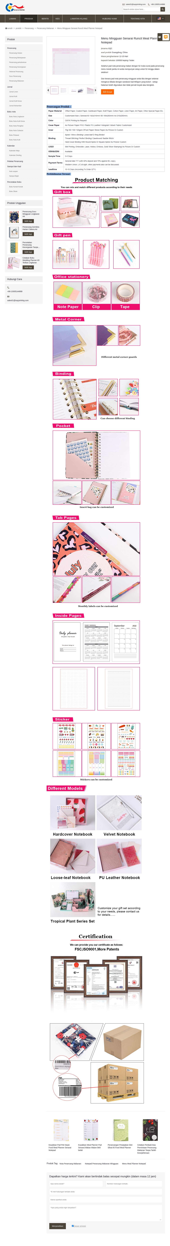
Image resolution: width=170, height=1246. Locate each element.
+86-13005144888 (158, 4)
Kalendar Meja (14, 151)
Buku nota (11, 112)
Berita (45, 19)
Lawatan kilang (78, 19)
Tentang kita (138, 19)
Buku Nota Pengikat (16, 126)
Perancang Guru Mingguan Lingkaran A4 (31, 213)
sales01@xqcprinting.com (136, 4)
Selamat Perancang (16, 72)
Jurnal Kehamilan (15, 106)
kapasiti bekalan (108, 60)
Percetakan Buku (14, 182)
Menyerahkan (57, 1227)
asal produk (106, 52)
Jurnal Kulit (13, 96)
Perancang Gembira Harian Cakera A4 (31, 228)
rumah (8, 28)
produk (29, 19)
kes (58, 19)
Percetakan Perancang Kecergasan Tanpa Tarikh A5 (30, 244)
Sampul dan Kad (14, 166)
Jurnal (9, 87)
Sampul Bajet (14, 176)
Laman (12, 19)
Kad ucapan (13, 171)
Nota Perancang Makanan (70, 1164)
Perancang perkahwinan (17, 62)
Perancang (29, 28)
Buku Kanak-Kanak (16, 187)
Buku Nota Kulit (14, 140)
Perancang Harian (15, 53)
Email (107, 91)
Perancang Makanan (45, 28)
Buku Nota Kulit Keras (17, 121)
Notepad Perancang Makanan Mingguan (101, 1164)
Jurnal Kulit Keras (15, 101)
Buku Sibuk (13, 191)
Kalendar (11, 146)
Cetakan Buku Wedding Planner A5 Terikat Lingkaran (31, 260)
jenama (104, 48)
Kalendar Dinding (15, 155)
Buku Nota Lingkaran (16, 117)
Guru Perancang (15, 76)
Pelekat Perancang (15, 161)
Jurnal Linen (13, 92)
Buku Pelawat (14, 135)
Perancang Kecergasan (17, 67)
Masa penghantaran (110, 56)
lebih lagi (28, 221)
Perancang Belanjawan (17, 58)
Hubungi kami (109, 19)
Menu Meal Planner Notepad (134, 1164)
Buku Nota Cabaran (16, 130)
